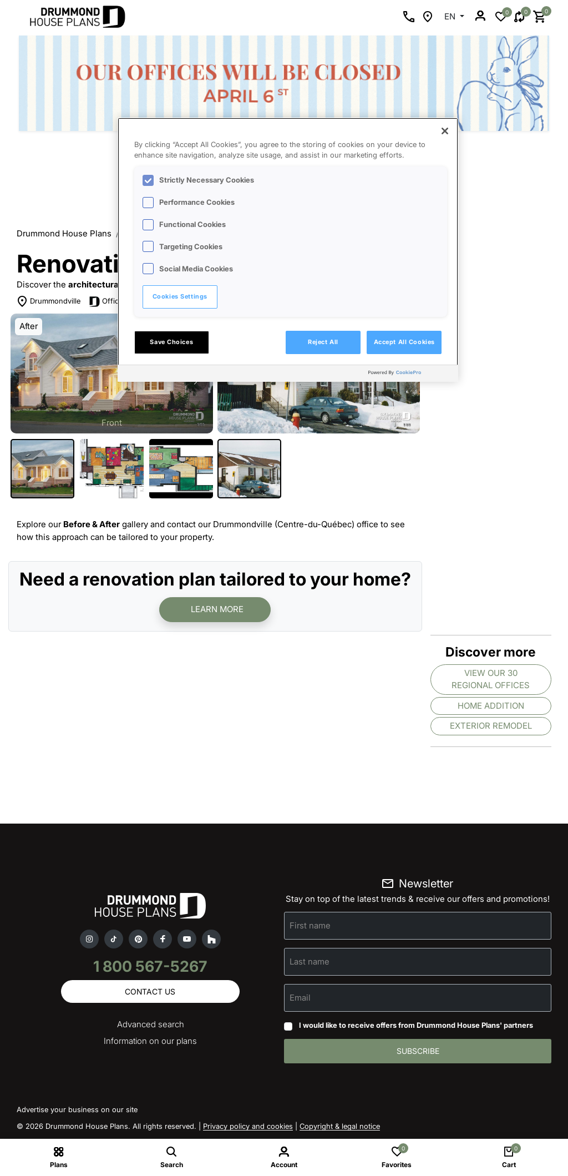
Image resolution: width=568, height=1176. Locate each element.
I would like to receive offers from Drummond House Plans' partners (416, 1025)
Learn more (217, 609)
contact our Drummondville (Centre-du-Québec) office (272, 524)
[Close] (445, 131)
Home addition (491, 705)
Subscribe (418, 1051)
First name (310, 925)
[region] (288, 250)
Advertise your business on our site (77, 1109)
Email (300, 997)
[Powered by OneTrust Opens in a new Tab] (410, 375)
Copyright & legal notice (340, 1126)
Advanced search (150, 1024)
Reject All (323, 342)
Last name (309, 961)
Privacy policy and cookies (248, 1126)
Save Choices (171, 342)
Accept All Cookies (404, 342)
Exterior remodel (491, 725)
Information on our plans (150, 1041)
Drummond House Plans (64, 233)
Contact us (150, 991)
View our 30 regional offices (491, 679)
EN (451, 16)
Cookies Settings (180, 296)
